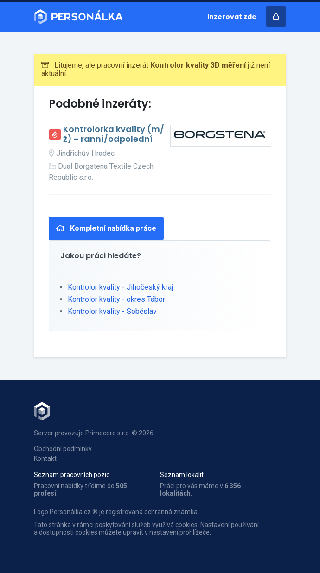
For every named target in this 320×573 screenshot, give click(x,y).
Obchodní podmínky (63, 448)
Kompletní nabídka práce (106, 228)
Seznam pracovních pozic (71, 474)
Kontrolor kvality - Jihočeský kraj (120, 287)
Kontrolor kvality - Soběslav (112, 311)
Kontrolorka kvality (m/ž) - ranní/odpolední (113, 134)
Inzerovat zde (231, 16)
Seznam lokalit (182, 474)
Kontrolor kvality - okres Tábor (116, 299)
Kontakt (45, 458)
